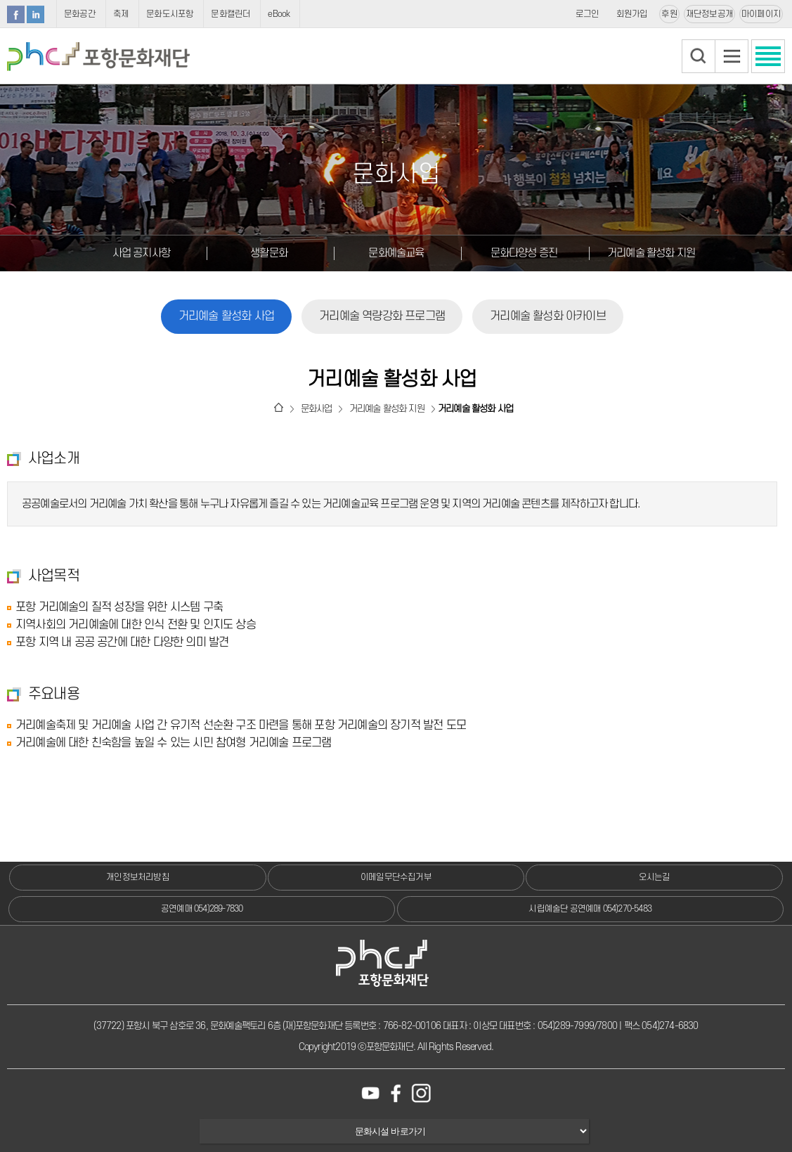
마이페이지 (761, 14)
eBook (279, 14)
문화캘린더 (230, 14)
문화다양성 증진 (524, 253)
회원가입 (632, 14)
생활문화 (268, 253)
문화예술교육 (396, 253)
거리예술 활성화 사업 (226, 316)
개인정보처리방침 (137, 877)
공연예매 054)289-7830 (201, 909)
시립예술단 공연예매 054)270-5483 (589, 909)
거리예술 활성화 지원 (651, 253)
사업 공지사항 (141, 253)
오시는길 (654, 877)
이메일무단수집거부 (396, 877)
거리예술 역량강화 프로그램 (382, 316)
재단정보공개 (709, 14)
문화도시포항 (169, 14)
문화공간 (80, 14)
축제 (121, 14)
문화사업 (316, 408)
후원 (669, 14)
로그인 (587, 14)
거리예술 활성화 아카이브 (548, 316)
